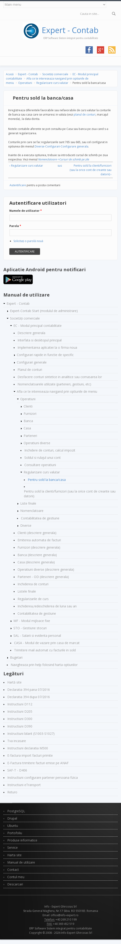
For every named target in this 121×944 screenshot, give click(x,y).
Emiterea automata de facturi (39, 540)
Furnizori (30, 413)
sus (60, 166)
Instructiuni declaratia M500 (27, 748)
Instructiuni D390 (19, 726)
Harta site (14, 855)
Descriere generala (31, 333)
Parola (15, 226)
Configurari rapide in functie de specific (45, 355)
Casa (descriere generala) (36, 562)
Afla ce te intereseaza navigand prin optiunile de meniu (57, 391)
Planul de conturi (30, 369)
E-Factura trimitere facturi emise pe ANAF (38, 763)
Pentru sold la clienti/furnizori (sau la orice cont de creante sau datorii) (70, 493)
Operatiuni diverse (37, 443)
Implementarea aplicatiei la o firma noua (47, 347)
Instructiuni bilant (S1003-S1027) (31, 733)
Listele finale (27, 591)
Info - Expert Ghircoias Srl (60, 906)
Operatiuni (25, 83)
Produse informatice (22, 840)
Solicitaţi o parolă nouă (28, 241)
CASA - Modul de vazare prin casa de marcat (47, 643)
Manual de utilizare (21, 862)
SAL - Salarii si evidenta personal (37, 635)
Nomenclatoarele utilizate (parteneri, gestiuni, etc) (54, 384)
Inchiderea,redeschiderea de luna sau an (47, 606)
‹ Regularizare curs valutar (26, 166)
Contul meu (15, 877)
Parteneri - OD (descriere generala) (43, 577)
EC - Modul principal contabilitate (37, 325)
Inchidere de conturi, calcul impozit (49, 450)
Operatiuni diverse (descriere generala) (46, 569)
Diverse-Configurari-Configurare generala (61, 146)
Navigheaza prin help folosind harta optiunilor (44, 665)
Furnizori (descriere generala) (39, 547)
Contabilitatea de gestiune (40, 518)
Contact (13, 869)
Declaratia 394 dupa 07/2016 (28, 697)
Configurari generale (32, 362)
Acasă (10, 74)
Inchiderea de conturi (33, 584)
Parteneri (30, 435)
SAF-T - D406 (17, 770)
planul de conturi (85, 114)
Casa (27, 428)
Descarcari (15, 884)
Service (12, 847)
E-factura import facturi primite (30, 755)
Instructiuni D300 (19, 719)
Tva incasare (16, 741)
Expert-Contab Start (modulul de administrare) (44, 311)
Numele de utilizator (25, 211)
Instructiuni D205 (19, 711)
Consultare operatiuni (40, 465)
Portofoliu (14, 833)
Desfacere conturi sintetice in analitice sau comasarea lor (60, 377)
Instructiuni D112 (19, 704)
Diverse (25, 525)
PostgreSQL (16, 811)
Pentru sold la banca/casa (47, 479)
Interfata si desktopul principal (40, 340)
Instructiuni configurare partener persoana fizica (42, 777)
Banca (28, 421)
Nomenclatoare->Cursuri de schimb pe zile (63, 159)
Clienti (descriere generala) (37, 533)
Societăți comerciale (55, 74)
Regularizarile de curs (33, 599)
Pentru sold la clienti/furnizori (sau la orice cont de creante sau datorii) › (90, 170)
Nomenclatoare (31, 510)
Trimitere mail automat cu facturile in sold (45, 650)
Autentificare (18, 185)
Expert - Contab (70, 30)
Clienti (28, 406)
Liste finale (28, 503)
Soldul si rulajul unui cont (42, 457)
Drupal (12, 818)
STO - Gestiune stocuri (30, 628)
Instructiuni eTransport (24, 785)
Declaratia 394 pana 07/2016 (28, 689)
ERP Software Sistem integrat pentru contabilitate (60, 928)
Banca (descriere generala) (37, 555)
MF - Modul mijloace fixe (31, 621)
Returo (12, 792)
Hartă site (14, 682)
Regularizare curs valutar (52, 83)
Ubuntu (12, 825)
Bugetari (16, 657)
